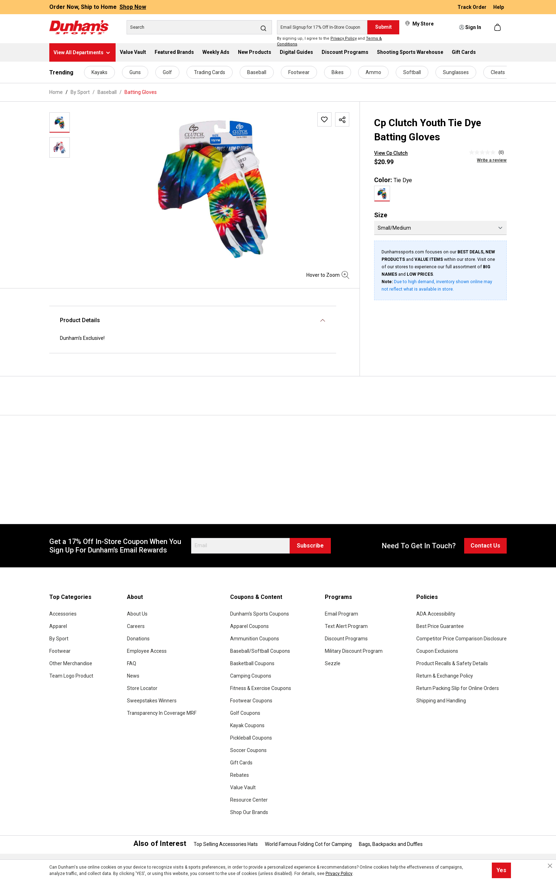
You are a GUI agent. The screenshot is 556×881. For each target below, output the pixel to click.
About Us (137, 614)
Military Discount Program (354, 651)
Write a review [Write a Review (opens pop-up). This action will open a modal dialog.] (492, 160)
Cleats (498, 72)
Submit (383, 27)
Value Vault (243, 787)
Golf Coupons (245, 713)
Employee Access (147, 651)
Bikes (338, 72)
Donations (138, 638)
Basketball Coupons (252, 663)
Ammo (373, 72)
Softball (412, 72)
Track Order (472, 7)
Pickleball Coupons (251, 738)
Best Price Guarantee (440, 626)
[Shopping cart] (498, 27)
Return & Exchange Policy (444, 676)
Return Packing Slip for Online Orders (457, 688)
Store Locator (142, 688)
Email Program (341, 614)
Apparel (58, 626)
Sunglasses (456, 72)
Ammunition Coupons (254, 638)
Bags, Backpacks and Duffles (391, 844)
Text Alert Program (346, 626)
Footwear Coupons (251, 700)
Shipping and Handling (441, 700)
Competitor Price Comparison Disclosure (461, 638)
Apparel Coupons (249, 626)
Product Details (80, 320)
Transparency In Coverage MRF (161, 713)
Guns (135, 72)
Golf (167, 72)
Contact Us (485, 545)
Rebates (239, 775)
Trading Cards (209, 72)
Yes (501, 870)
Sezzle (332, 663)
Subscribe (310, 545)
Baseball (256, 72)
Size (380, 215)
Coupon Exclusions (437, 651)
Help (498, 7)
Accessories (63, 614)
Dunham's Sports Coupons (259, 614)
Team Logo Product (71, 676)
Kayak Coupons (247, 725)
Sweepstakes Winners (152, 700)
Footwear (299, 72)
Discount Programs (346, 638)
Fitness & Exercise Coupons (260, 688)
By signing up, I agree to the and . (329, 41)
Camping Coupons (250, 676)
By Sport (58, 638)
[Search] (199, 27)
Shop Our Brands (249, 812)
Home (56, 92)
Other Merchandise (70, 663)
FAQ (131, 663)
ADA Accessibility (435, 614)
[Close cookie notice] (550, 866)
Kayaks (99, 72)
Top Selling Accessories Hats (226, 844)
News (133, 676)
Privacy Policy (343, 38)
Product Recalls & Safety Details (452, 663)
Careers (136, 626)
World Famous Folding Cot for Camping (308, 844)
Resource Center (249, 800)
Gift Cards (241, 762)
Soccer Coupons (248, 750)
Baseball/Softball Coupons (260, 651)
